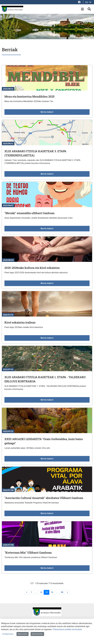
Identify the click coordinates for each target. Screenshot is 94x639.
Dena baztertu (37, 634)
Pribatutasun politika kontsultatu (67, 629)
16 (53, 593)
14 (42, 593)
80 (63, 593)
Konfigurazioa (7, 634)
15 (47, 593)
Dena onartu (22, 634)
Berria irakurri (64, 111)
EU (88, 2)
